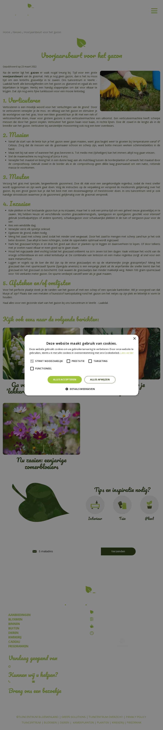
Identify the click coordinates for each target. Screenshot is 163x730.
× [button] (134, 338)
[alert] (81, 365)
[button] (81, 389)
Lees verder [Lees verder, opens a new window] (126, 352)
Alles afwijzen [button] (100, 379)
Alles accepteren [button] (64, 379)
